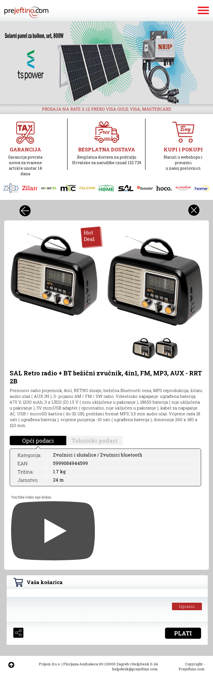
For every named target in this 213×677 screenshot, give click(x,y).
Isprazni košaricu (187, 607)
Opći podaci (38, 440)
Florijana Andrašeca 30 (83, 663)
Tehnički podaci (95, 440)
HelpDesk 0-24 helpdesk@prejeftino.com (135, 666)
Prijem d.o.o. (50, 663)
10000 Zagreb (117, 663)
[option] (106, 62)
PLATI (183, 633)
